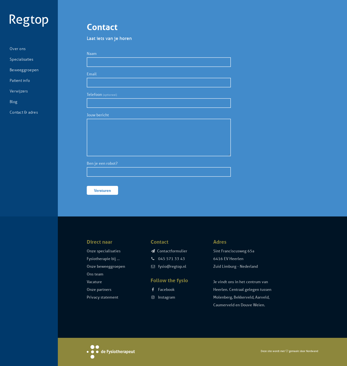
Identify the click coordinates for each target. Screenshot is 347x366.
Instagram (163, 297)
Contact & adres (24, 112)
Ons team (95, 273)
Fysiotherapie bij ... (103, 258)
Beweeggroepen (24, 69)
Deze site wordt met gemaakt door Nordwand (289, 351)
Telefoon (102, 94)
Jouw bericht (98, 114)
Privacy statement (102, 297)
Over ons (18, 48)
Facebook (163, 289)
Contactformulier (169, 250)
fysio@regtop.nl (169, 266)
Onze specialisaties (103, 250)
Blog (13, 101)
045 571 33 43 (168, 258)
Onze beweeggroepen (106, 266)
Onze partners (99, 289)
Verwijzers (19, 90)
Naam (92, 53)
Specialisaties (21, 59)
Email (92, 73)
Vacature (94, 281)
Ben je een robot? (102, 163)
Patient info (20, 80)
